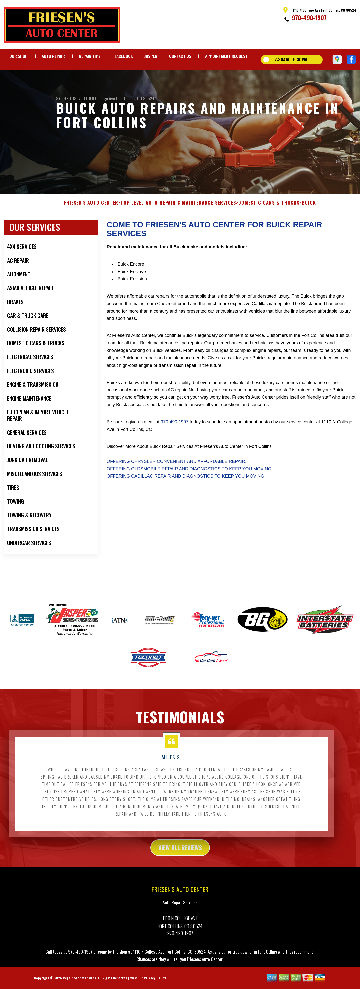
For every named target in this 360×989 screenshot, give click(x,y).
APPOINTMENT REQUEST (226, 56)
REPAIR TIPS (90, 56)
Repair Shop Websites (79, 982)
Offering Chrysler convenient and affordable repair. (176, 466)
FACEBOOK (124, 56)
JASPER (150, 56)
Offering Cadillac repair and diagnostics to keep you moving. (186, 481)
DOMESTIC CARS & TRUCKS (269, 208)
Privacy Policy (155, 982)
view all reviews (180, 852)
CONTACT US (180, 56)
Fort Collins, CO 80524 (135, 98)
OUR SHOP (18, 56)
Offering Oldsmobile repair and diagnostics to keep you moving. (189, 473)
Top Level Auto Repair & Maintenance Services (178, 208)
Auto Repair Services (180, 907)
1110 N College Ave (99, 98)
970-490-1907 (309, 17)
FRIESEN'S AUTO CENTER (91, 208)
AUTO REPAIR (53, 56)
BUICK (309, 208)
